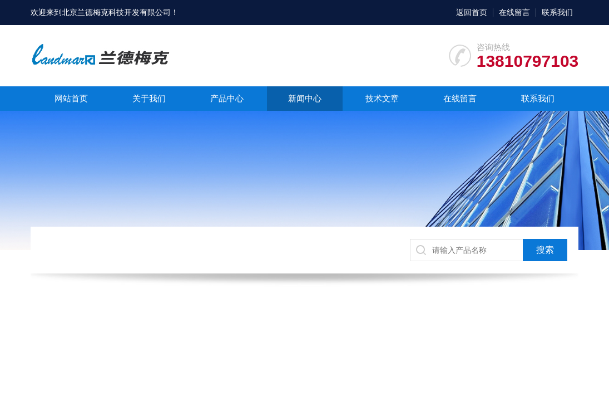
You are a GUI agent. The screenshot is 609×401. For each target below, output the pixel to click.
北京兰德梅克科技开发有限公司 (116, 12)
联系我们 (557, 12)
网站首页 (71, 98)
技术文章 (382, 98)
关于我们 (149, 98)
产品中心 (227, 98)
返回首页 (471, 12)
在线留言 (514, 12)
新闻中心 (304, 98)
